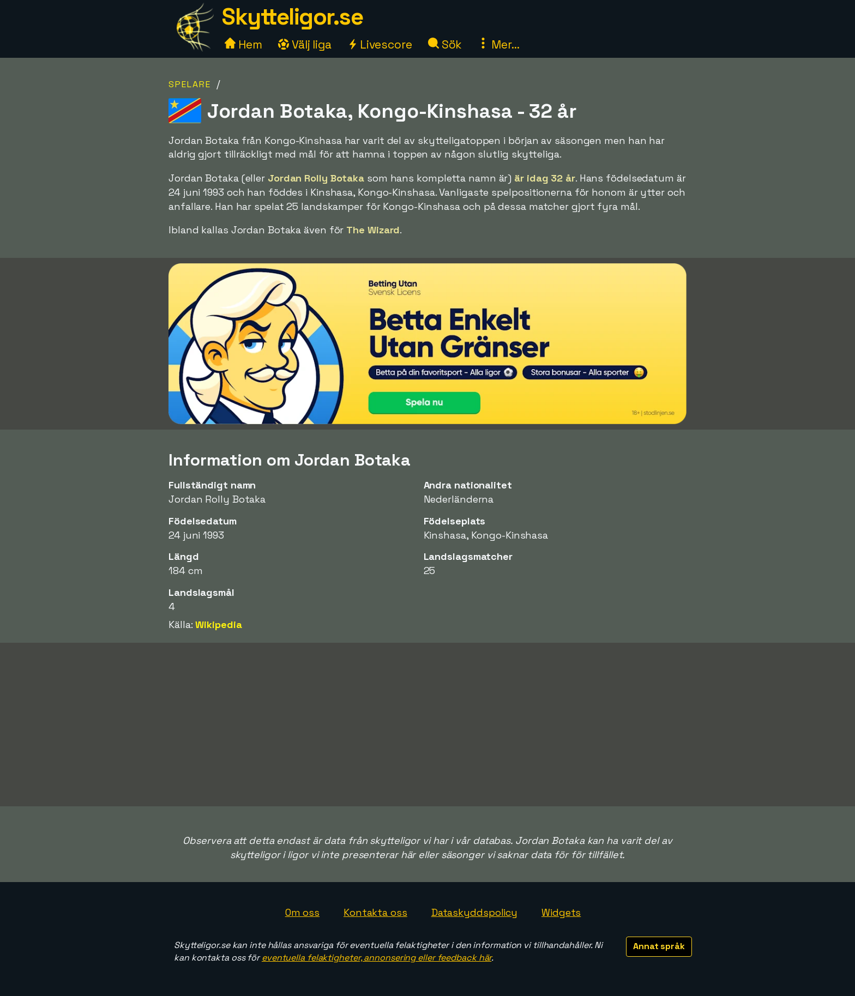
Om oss (302, 912)
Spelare (189, 84)
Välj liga (305, 44)
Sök (445, 44)
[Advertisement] (427, 724)
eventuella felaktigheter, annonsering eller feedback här (376, 957)
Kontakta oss (375, 912)
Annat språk (659, 946)
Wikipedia (218, 624)
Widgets (561, 912)
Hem (243, 44)
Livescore (379, 44)
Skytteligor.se (292, 16)
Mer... (498, 44)
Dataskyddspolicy (474, 912)
